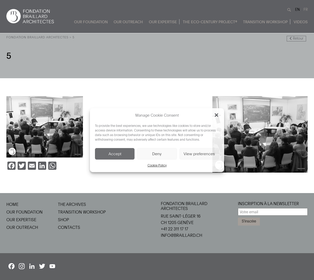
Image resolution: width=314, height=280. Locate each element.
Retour (296, 38)
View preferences (199, 153)
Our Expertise (163, 21)
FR (306, 9)
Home (12, 204)
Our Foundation (91, 21)
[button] (216, 115)
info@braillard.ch (181, 235)
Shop (63, 219)
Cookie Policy (157, 165)
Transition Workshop (265, 21)
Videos (301, 21)
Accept (114, 153)
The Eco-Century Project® (210, 21)
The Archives (72, 204)
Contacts (69, 227)
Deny (157, 153)
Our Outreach (128, 21)
